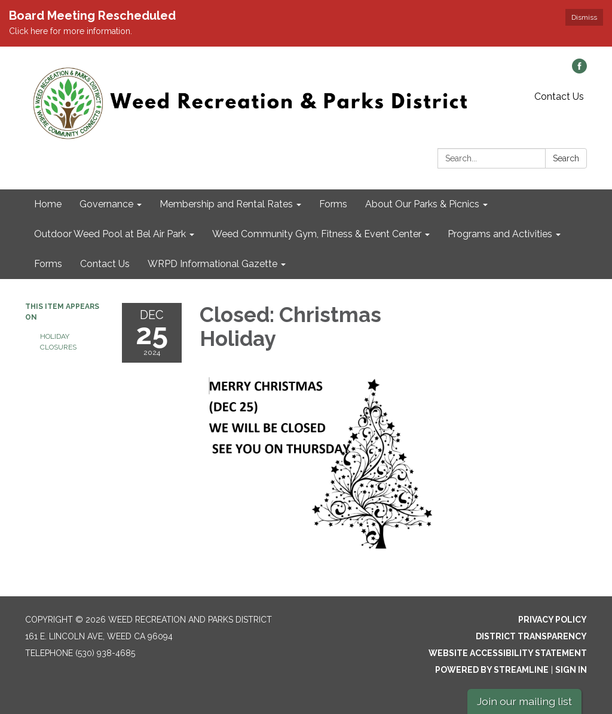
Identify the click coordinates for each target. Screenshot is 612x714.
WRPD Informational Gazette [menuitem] (212, 263)
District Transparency (531, 636)
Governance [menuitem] (106, 204)
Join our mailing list (524, 701)
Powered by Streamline (492, 670)
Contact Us (559, 96)
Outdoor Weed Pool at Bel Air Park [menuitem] (110, 234)
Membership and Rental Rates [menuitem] (226, 204)
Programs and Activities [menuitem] (500, 234)
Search (566, 158)
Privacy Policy (552, 619)
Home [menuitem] (48, 204)
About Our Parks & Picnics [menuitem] (422, 204)
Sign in (571, 670)
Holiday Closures (58, 341)
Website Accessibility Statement (508, 653)
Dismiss (584, 17)
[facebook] (579, 70)
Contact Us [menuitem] (105, 263)
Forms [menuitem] (333, 204)
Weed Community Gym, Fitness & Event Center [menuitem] (316, 234)
